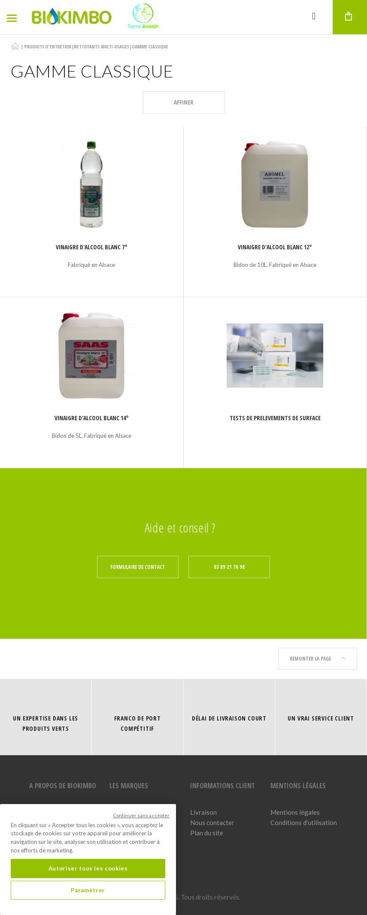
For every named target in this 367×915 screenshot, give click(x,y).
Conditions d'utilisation (303, 822)
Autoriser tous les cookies (88, 868)
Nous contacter (212, 822)
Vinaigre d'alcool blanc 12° (275, 247)
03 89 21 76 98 (229, 567)
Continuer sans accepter (141, 815)
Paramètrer (88, 890)
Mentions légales (295, 812)
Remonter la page (318, 658)
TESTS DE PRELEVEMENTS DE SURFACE (275, 418)
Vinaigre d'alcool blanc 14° (92, 418)
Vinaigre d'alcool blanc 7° (91, 247)
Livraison (203, 812)
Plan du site (206, 833)
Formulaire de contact (137, 567)
